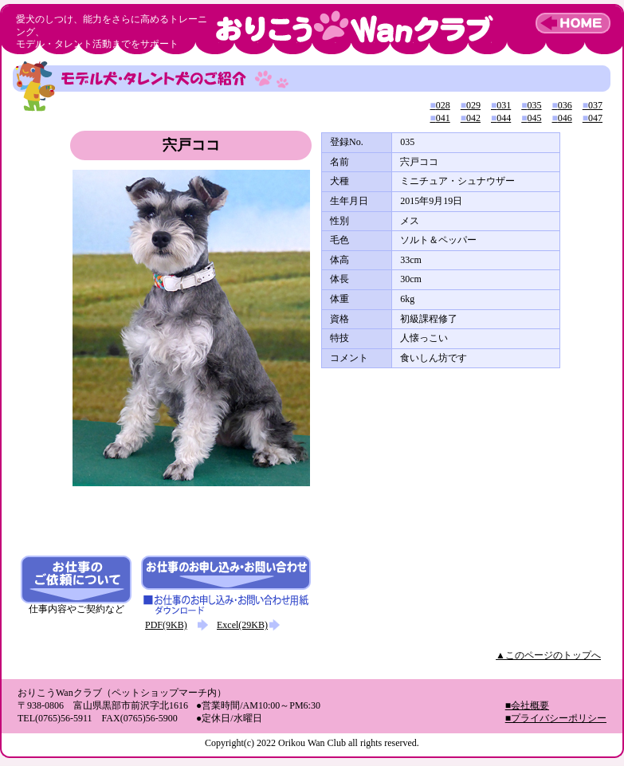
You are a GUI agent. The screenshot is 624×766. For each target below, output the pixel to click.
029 (471, 105)
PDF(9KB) (166, 624)
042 (471, 118)
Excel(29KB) (242, 624)
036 (562, 105)
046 (562, 118)
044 (501, 118)
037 (592, 105)
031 (501, 105)
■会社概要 (527, 705)
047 (592, 118)
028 (440, 105)
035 (531, 105)
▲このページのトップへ (548, 655)
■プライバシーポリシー (555, 718)
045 (531, 118)
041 (440, 118)
